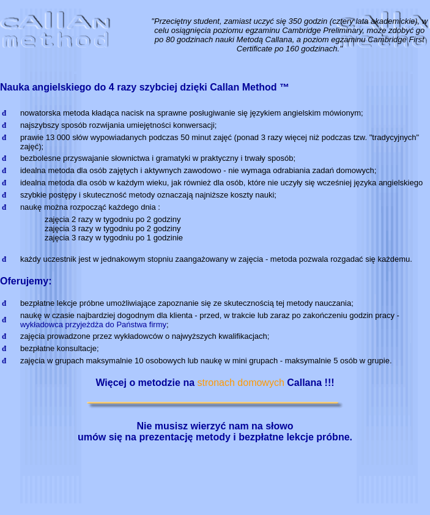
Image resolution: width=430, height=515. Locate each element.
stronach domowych (241, 382)
